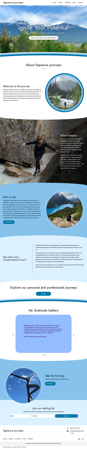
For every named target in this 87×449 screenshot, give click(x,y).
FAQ (24, 439)
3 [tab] (45, 355)
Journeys (18, 439)
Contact (30, 439)
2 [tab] (44, 355)
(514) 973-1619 (75, 428)
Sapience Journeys (13, 2)
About (11, 439)
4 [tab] (47, 355)
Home (5, 439)
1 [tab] (42, 355)
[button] (43, 38)
